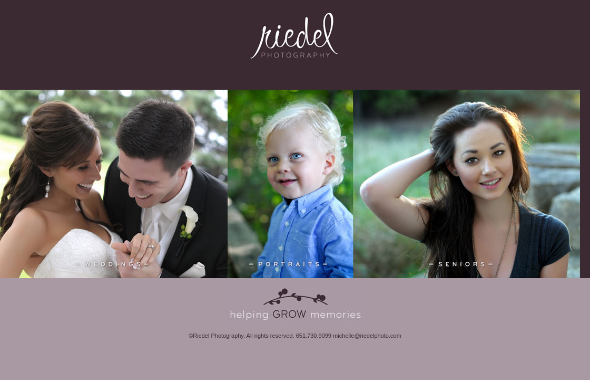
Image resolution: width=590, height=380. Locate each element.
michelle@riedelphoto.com (367, 335)
